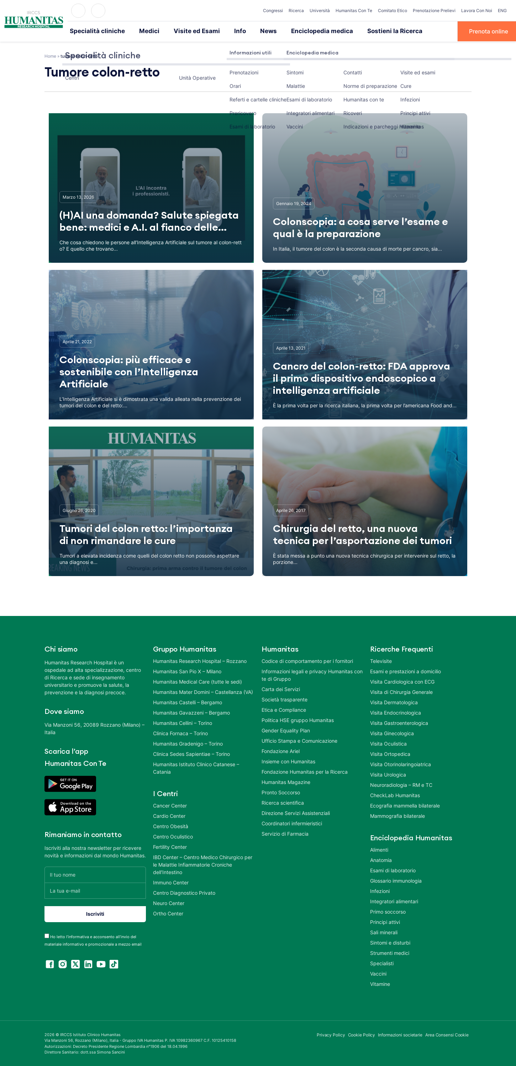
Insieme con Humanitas (288, 761)
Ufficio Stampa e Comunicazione (299, 740)
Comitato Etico (392, 10)
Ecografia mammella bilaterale (405, 805)
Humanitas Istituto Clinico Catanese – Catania (196, 767)
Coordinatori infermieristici (292, 823)
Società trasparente (284, 699)
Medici (142, 31)
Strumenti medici (389, 952)
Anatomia (381, 859)
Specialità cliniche (94, 31)
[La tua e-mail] (95, 890)
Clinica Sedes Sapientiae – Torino (191, 753)
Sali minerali (383, 932)
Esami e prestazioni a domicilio (405, 671)
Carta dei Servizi (281, 688)
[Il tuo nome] (95, 874)
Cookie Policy (361, 1034)
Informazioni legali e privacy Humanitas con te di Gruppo (312, 674)
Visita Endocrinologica (395, 712)
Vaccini (378, 973)
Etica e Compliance (284, 709)
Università (320, 10)
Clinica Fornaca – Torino (180, 733)
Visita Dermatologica (394, 702)
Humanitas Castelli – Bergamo (187, 702)
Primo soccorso (388, 911)
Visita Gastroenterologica (399, 722)
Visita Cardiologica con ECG (402, 681)
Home (50, 55)
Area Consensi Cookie (447, 1034)
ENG (502, 10)
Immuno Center (171, 882)
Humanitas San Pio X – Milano (187, 671)
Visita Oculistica (388, 743)
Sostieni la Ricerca (371, 31)
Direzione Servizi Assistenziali (296, 812)
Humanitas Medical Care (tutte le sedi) (197, 681)
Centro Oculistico (173, 836)
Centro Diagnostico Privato (184, 892)
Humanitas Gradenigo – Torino (188, 743)
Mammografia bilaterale (397, 815)
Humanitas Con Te (354, 10)
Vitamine (380, 983)
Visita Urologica (388, 774)
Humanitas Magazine (286, 781)
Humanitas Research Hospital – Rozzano (200, 660)
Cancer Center (170, 805)
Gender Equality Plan (286, 730)
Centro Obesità (170, 825)
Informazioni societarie (400, 1034)
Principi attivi (385, 921)
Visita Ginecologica (392, 733)
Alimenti (379, 849)
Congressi (273, 10)
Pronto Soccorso (281, 792)
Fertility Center (170, 846)
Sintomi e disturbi (390, 942)
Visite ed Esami (186, 31)
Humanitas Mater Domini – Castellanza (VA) (203, 691)
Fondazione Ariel (281, 750)
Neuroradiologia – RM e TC (401, 784)
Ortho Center (168, 913)
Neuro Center (168, 902)
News (253, 31)
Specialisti (382, 963)
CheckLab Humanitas (395, 794)
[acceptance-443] (46, 935)
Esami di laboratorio (393, 870)
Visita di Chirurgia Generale (401, 691)
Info (226, 31)
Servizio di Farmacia (285, 833)
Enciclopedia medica (303, 31)
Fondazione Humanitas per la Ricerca (305, 771)
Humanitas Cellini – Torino (182, 722)
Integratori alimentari (394, 901)
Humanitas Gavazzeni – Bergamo (191, 712)
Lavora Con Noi (476, 10)
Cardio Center (169, 815)
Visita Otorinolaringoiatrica (400, 764)
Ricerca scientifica (283, 802)
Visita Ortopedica (390, 753)
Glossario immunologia (396, 880)
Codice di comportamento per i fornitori (307, 660)
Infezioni (380, 890)
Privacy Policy (331, 1034)
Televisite (381, 660)
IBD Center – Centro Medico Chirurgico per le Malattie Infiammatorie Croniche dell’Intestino (202, 863)
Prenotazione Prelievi (434, 10)
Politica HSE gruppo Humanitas (298, 719)
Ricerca (296, 10)
